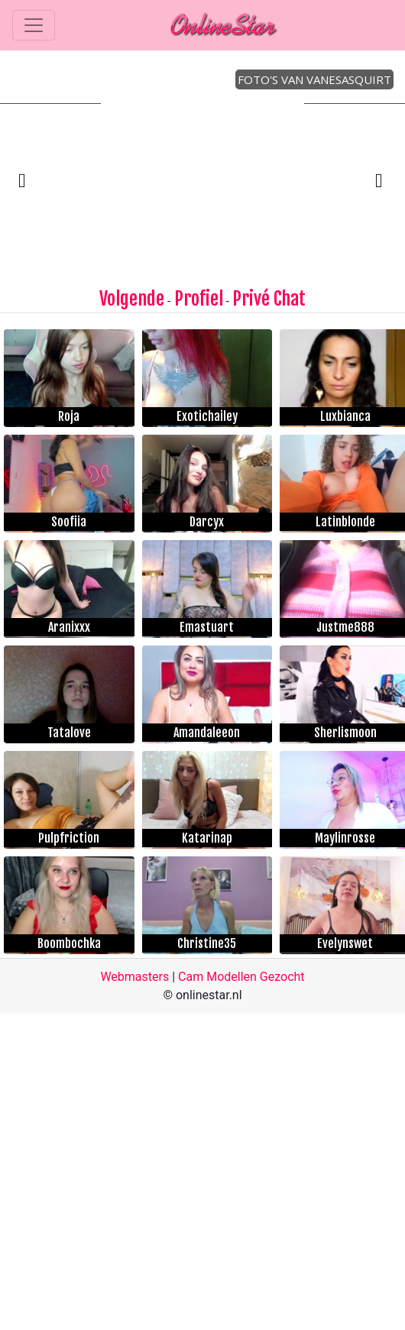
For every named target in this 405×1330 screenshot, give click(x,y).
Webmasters (134, 976)
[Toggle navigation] (33, 25)
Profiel (198, 298)
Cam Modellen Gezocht (241, 976)
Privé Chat (269, 298)
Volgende (131, 298)
